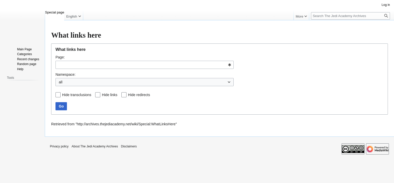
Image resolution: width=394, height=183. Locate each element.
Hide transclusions (76, 95)
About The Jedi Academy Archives (95, 146)
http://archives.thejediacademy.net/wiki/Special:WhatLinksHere (126, 124)
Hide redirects (139, 95)
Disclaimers (129, 146)
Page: (60, 57)
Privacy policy (59, 146)
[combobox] (144, 65)
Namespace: (65, 74)
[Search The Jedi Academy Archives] (350, 16)
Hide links (109, 95)
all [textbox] (60, 82)
